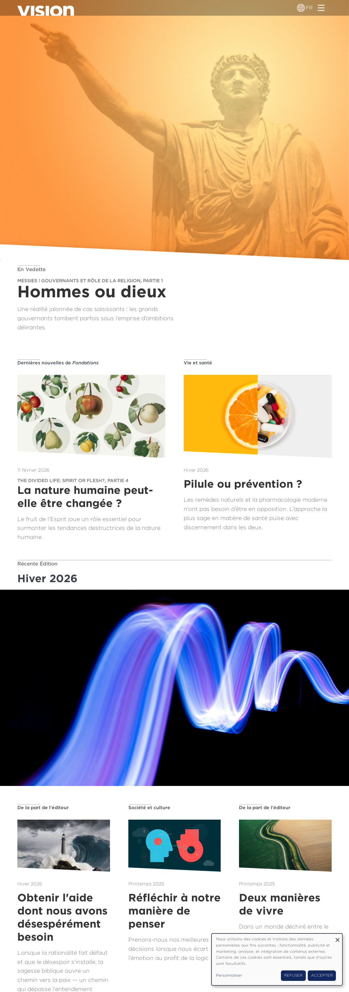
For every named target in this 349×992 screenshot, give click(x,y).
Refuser (293, 975)
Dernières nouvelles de (58, 362)
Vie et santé (198, 362)
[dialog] (276, 959)
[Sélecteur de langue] (301, 8)
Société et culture (149, 807)
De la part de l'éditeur (43, 807)
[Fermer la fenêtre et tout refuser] (337, 937)
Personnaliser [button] (229, 975)
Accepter (322, 975)
